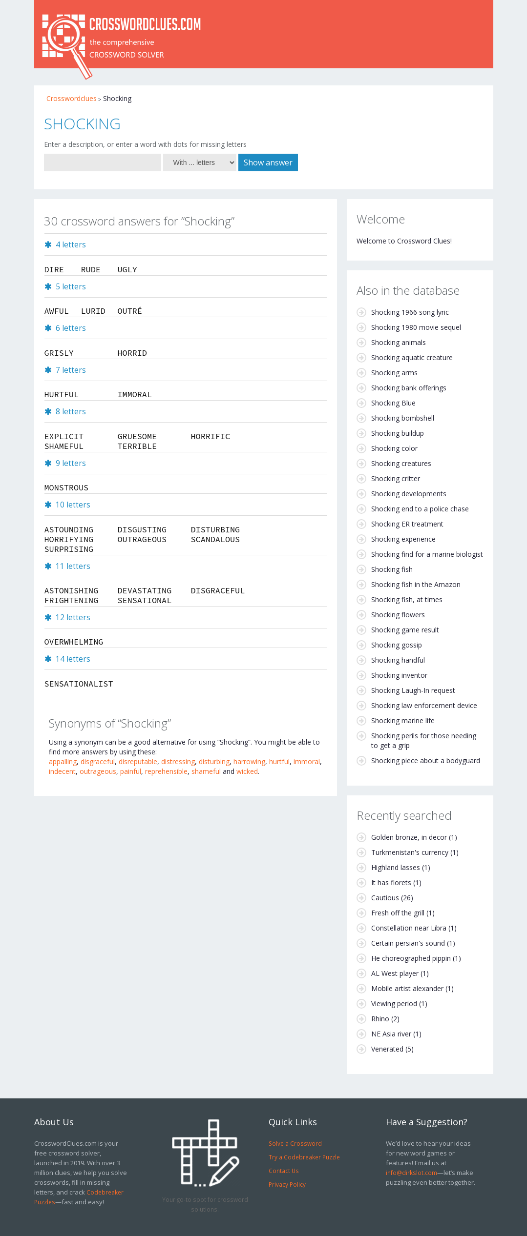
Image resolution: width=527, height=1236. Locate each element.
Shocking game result (405, 629)
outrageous (98, 771)
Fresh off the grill (397, 912)
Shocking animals (398, 342)
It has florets (391, 882)
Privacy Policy (287, 1184)
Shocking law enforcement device (424, 705)
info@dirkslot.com (411, 1172)
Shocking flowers (398, 614)
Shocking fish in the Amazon (416, 584)
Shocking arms (394, 372)
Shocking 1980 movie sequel (416, 327)
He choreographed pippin (411, 958)
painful (130, 771)
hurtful (279, 761)
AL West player (395, 973)
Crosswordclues (71, 98)
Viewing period (394, 1003)
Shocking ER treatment (407, 523)
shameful (206, 771)
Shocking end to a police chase (420, 508)
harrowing (249, 761)
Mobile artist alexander (407, 988)
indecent (62, 771)
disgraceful (98, 761)
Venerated (387, 1049)
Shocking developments (408, 493)
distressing (178, 761)
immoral (307, 761)
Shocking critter (395, 478)
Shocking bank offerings (408, 387)
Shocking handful (398, 660)
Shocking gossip (396, 644)
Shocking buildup (397, 433)
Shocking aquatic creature (412, 357)
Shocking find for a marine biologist (427, 554)
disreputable (138, 761)
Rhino (380, 1018)
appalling (63, 761)
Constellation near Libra (408, 927)
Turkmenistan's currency (409, 852)
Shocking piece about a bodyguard (425, 760)
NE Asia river (391, 1033)
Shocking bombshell (402, 418)
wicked (247, 771)
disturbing (214, 761)
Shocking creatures (401, 463)
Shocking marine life (403, 720)
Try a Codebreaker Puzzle (304, 1157)
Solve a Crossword (295, 1143)
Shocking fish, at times (407, 599)
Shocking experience (403, 539)
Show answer (268, 162)
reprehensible (166, 771)
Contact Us (284, 1171)
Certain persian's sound (408, 943)
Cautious (385, 897)
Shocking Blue (393, 402)
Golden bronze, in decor (409, 837)
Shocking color (394, 448)
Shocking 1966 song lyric (410, 312)
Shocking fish (392, 569)
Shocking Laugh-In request (413, 690)
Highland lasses (395, 867)
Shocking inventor (399, 675)
